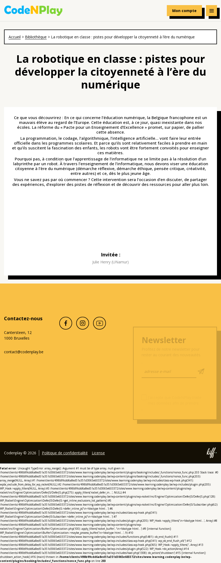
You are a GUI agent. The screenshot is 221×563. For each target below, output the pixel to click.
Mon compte (184, 10)
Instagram (82, 329)
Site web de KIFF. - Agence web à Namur (211, 459)
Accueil (15, 36)
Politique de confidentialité (65, 459)
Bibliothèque (36, 36)
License (98, 459)
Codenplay (33, 11)
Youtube (99, 329)
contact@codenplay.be (23, 351)
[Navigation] (211, 10)
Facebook (65, 329)
